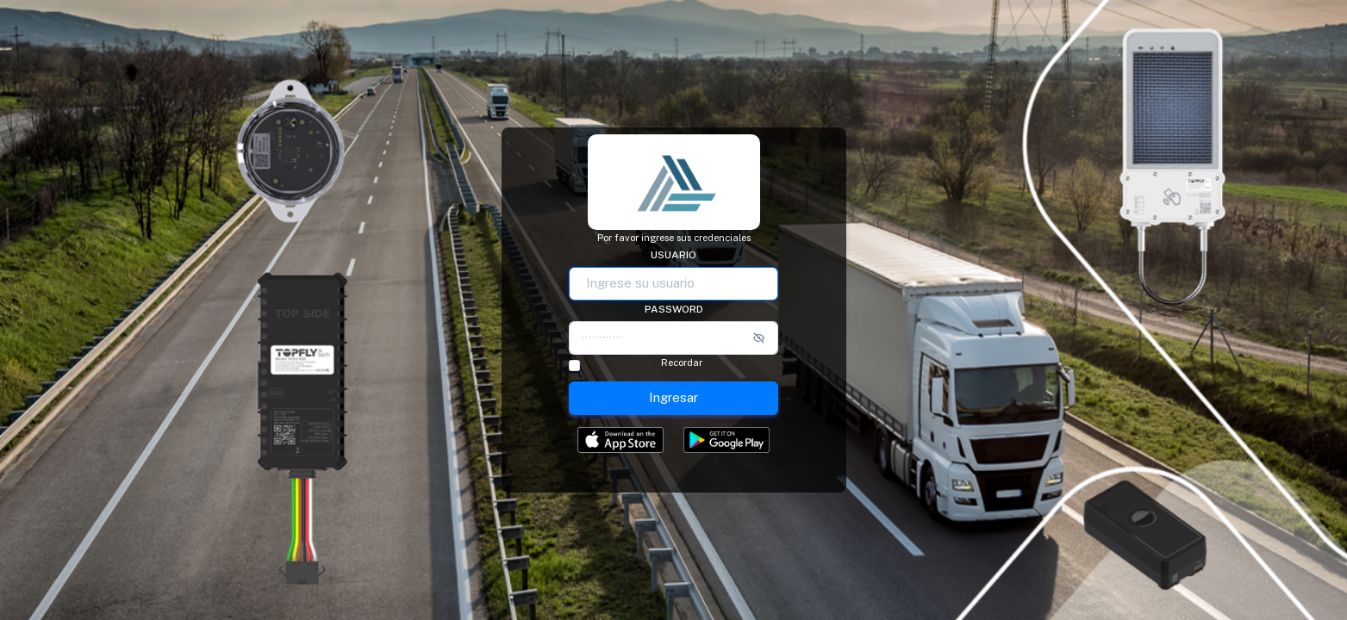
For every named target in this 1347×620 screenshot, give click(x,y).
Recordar (681, 363)
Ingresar (673, 397)
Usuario (673, 255)
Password (674, 309)
